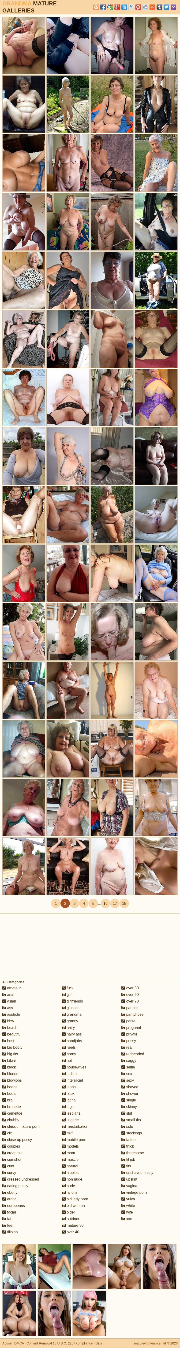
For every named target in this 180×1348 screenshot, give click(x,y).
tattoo (128, 1140)
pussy (128, 1041)
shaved (129, 1087)
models (70, 1146)
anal (8, 995)
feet (7, 1225)
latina (69, 1100)
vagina (129, 1186)
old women (73, 1206)
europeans (13, 1206)
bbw (8, 1021)
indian (69, 1074)
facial (9, 1212)
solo (127, 1127)
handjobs (72, 1041)
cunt (8, 1166)
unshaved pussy (137, 1173)
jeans (69, 1087)
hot (67, 1061)
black (9, 1067)
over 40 (70, 1232)
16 (105, 903)
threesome (132, 1153)
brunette (11, 1107)
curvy (9, 1173)
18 (124, 903)
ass (7, 1008)
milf (67, 1133)
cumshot (11, 1159)
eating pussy (15, 1186)
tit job (128, 1159)
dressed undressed (20, 1179)
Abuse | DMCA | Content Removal (27, 1343)
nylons (70, 1192)
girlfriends (72, 1001)
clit (7, 1133)
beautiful (11, 1034)
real (126, 1047)
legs (68, 1107)
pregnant (131, 1028)
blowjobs (12, 1080)
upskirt (129, 1179)
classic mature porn (21, 1127)
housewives (74, 1067)
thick (127, 1146)
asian (9, 1001)
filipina (10, 1232)
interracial (72, 1080)
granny (70, 1021)
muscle (70, 1159)
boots (9, 1094)
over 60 (130, 995)
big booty (12, 1047)
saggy (128, 1061)
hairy (68, 1028)
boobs (9, 1087)
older (68, 1212)
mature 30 (72, 1225)
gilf (66, 995)
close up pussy (17, 1140)
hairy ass (72, 1034)
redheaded (132, 1054)
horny (69, 1054)
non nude (72, 1179)
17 (115, 903)
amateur (11, 988)
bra (7, 1100)
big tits (10, 1054)
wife (127, 1212)
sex (126, 1074)
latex (68, 1094)
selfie (128, 1067)
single (128, 1100)
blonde (10, 1074)
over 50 (130, 988)
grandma (72, 1014)
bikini (9, 1061)
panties (129, 1008)
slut (126, 1113)
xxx (126, 1219)
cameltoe (12, 1113)
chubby (10, 1120)
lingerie (70, 1120)
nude (68, 1186)
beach (9, 1028)
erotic (9, 1199)
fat (6, 1219)
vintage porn (134, 1192)
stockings (131, 1133)
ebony (9, 1192)
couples (11, 1146)
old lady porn (75, 1199)
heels (69, 1047)
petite (128, 1021)
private (129, 1034)
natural (70, 1166)
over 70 (130, 1001)
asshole (11, 1014)
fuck (68, 988)
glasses (70, 1008)
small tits (131, 1120)
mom (68, 1153)
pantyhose (132, 1014)
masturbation (75, 1127)
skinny (129, 1107)
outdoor (70, 1219)
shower (129, 1094)
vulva (128, 1199)
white (128, 1206)
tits (126, 1166)
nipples (70, 1173)
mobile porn (74, 1140)
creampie (12, 1153)
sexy (127, 1080)
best (8, 1041)
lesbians (71, 1113)
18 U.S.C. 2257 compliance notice (77, 1343)
